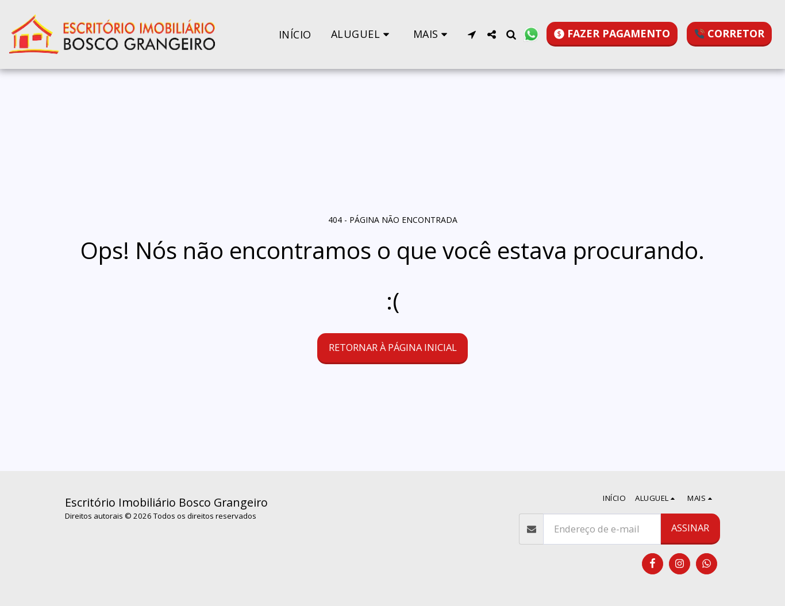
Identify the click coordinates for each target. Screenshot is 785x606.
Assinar (690, 527)
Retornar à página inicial (393, 347)
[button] (362, 34)
